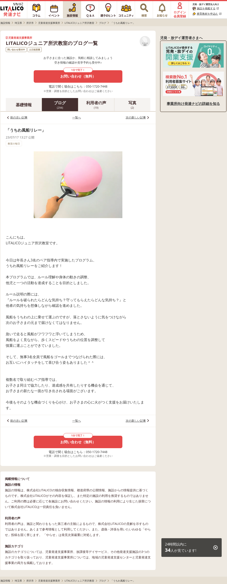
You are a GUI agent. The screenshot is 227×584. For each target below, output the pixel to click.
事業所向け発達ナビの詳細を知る (193, 103)
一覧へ (76, 117)
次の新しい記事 (136, 117)
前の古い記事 (18, 117)
